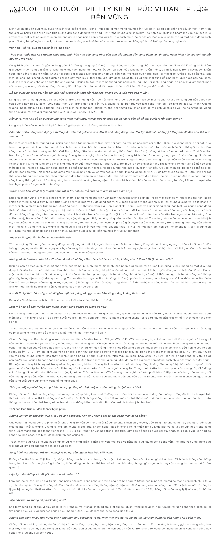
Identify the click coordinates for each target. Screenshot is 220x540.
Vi (199, 10)
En (194, 11)
